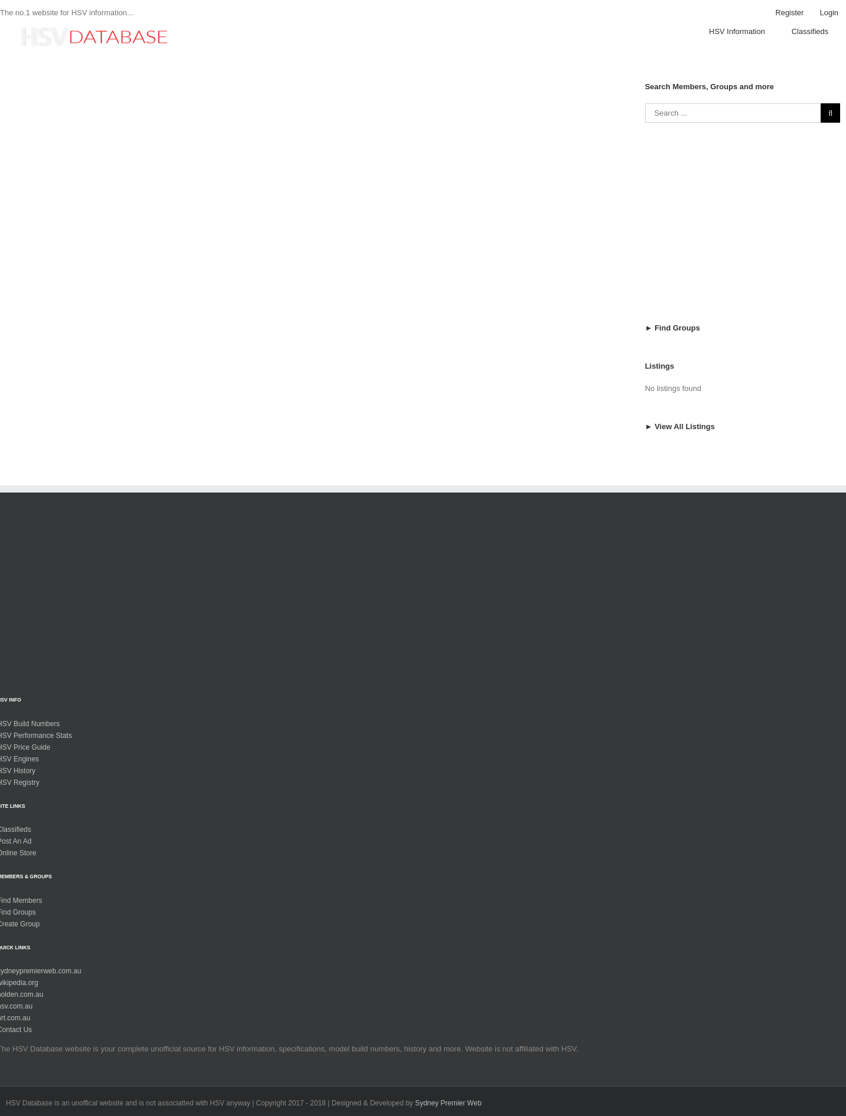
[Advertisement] (742, 235)
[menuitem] (789, 13)
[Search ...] (733, 126)
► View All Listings (680, 439)
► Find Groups (672, 340)
